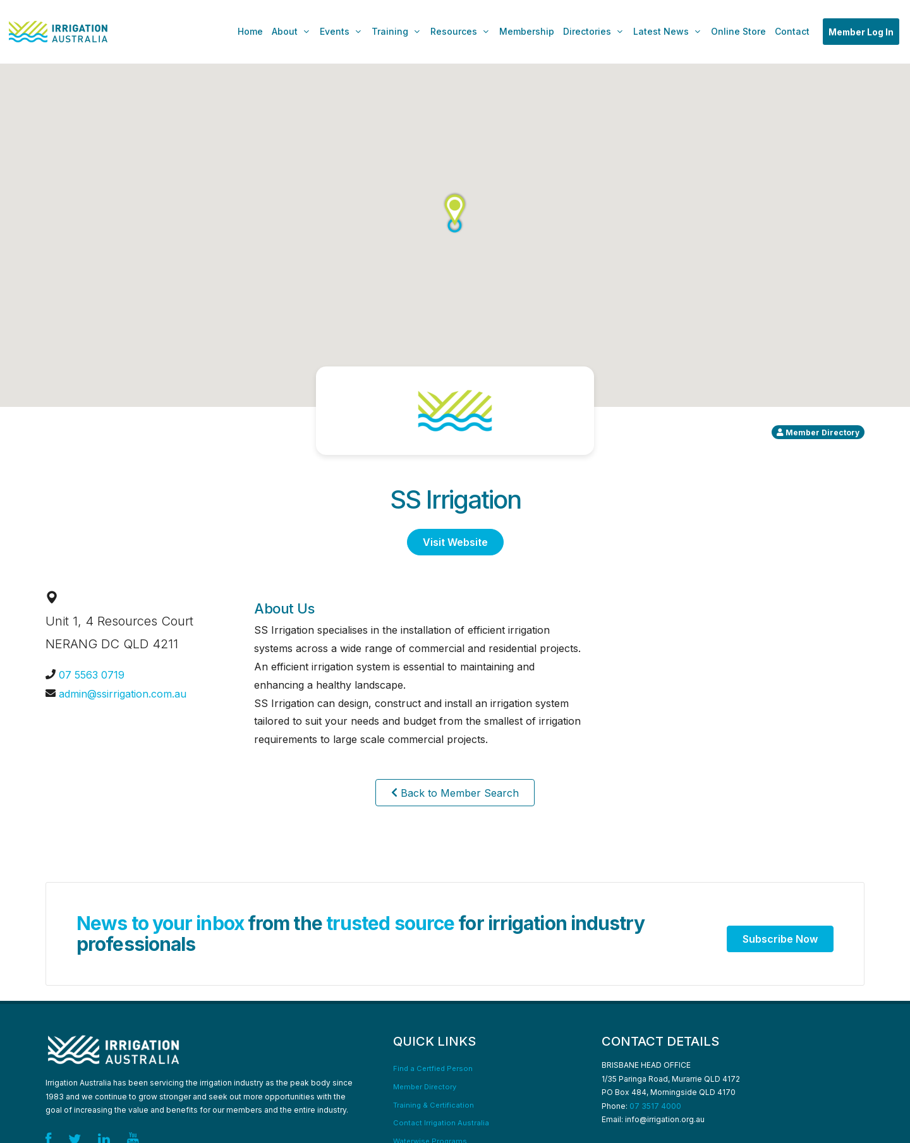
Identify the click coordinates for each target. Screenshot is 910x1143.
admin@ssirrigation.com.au (122, 693)
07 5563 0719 (91, 674)
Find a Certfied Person (433, 1068)
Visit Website (455, 542)
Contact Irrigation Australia (441, 1122)
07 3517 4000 (655, 1106)
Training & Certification (433, 1105)
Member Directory (424, 1086)
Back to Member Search (455, 792)
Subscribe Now (780, 939)
